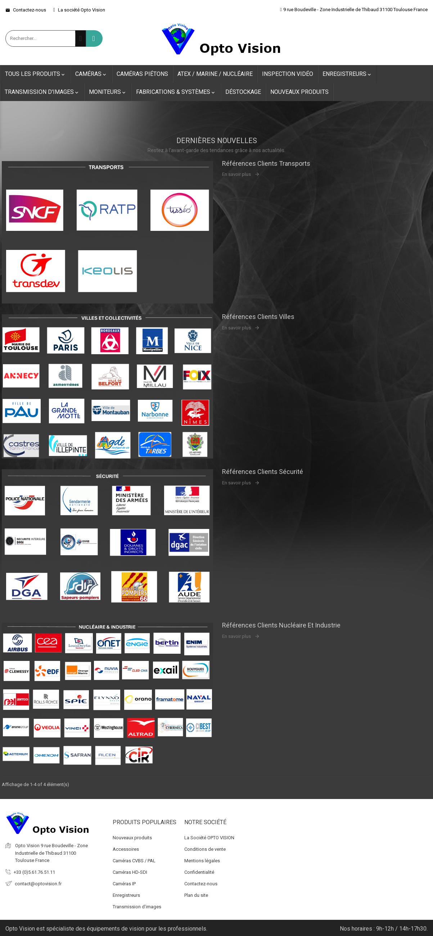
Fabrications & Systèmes (176, 92)
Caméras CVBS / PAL (134, 858)
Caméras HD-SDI (130, 870)
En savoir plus (236, 174)
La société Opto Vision (79, 10)
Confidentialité (199, 870)
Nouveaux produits (299, 91)
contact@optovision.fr (38, 881)
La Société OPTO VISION (209, 835)
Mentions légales (202, 858)
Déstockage (243, 91)
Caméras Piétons (142, 73)
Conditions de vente (205, 847)
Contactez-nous (25, 10)
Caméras (91, 74)
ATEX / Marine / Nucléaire (215, 73)
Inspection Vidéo (287, 73)
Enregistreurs (347, 74)
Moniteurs (108, 92)
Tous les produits (35, 74)
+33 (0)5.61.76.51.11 (34, 870)
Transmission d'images (42, 92)
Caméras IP (124, 881)
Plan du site (196, 893)
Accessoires (126, 847)
